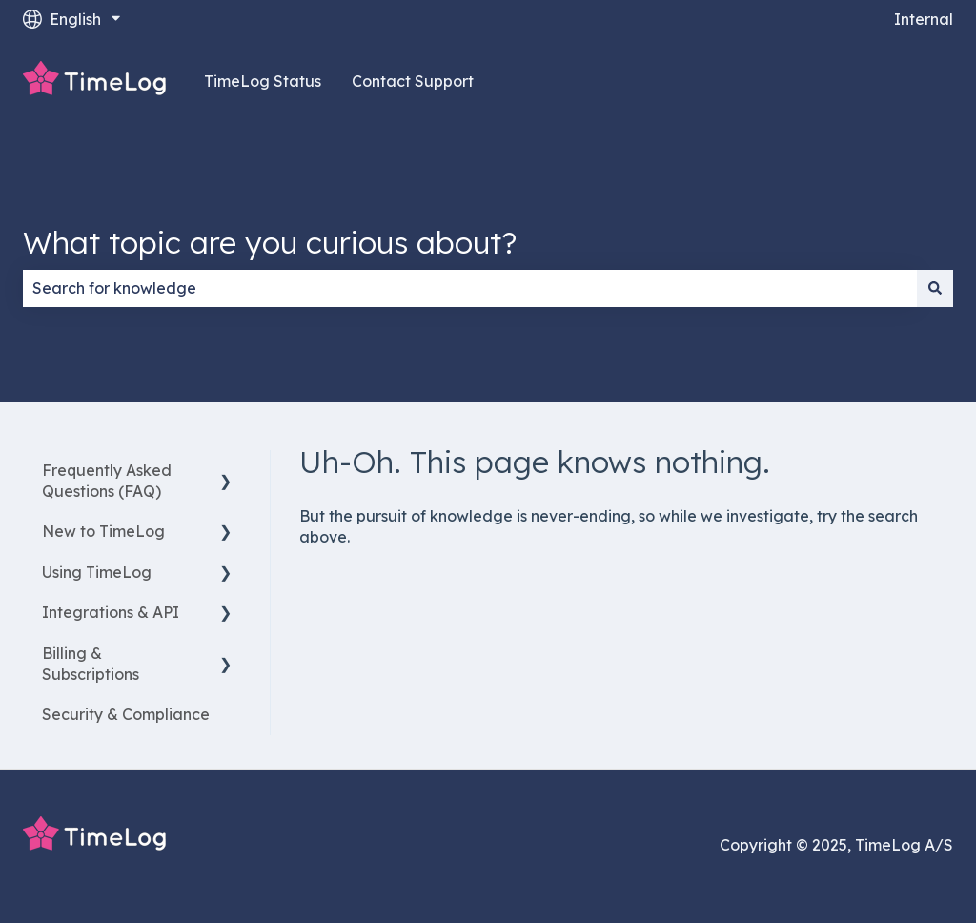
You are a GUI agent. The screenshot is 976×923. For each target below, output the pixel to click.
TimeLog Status (262, 81)
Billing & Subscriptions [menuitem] (90, 664)
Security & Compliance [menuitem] (126, 714)
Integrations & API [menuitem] (110, 612)
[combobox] (470, 288)
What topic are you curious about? (270, 242)
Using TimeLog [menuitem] (97, 572)
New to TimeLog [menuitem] (103, 531)
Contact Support (413, 81)
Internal (923, 19)
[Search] (935, 288)
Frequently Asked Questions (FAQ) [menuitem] (107, 481)
